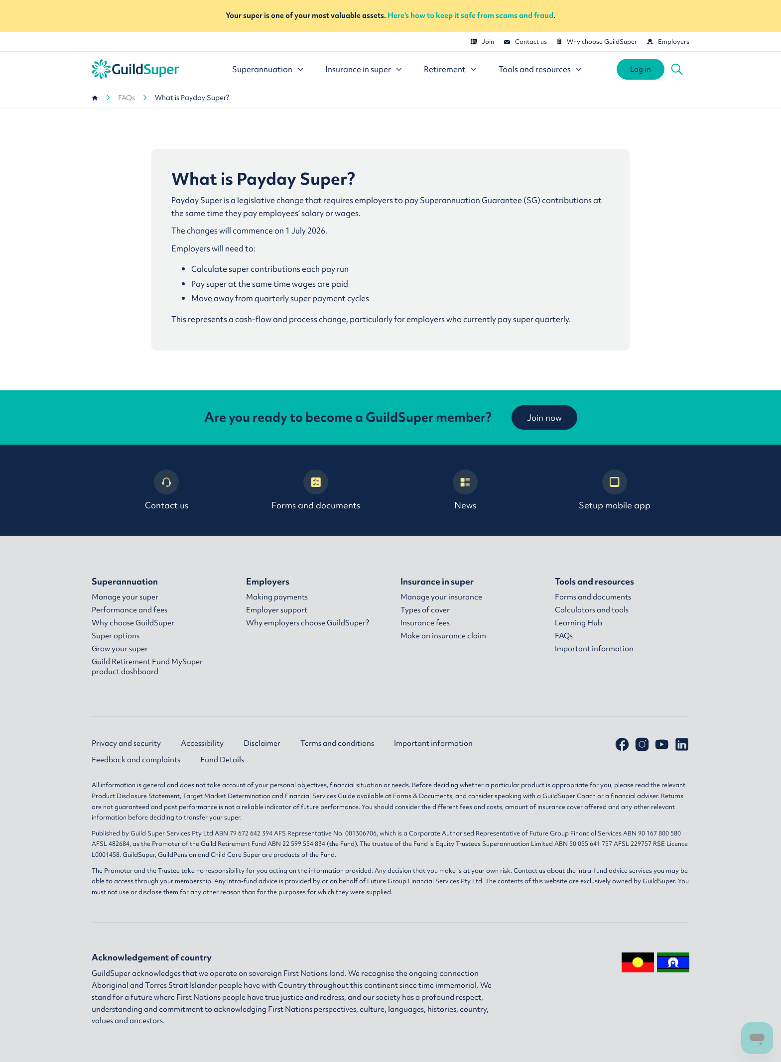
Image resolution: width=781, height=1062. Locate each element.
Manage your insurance (441, 597)
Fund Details (222, 760)
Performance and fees (129, 610)
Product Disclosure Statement (136, 796)
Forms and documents (315, 490)
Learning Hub (578, 623)
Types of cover (425, 610)
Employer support (276, 610)
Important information (594, 649)
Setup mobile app (615, 490)
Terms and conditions (337, 743)
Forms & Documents (422, 796)
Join (482, 41)
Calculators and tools (592, 610)
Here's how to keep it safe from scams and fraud (470, 15)
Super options (115, 636)
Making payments (277, 597)
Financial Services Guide (320, 796)
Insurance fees (425, 623)
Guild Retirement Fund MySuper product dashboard (147, 667)
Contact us (525, 41)
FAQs (126, 97)
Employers (668, 41)
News (465, 490)
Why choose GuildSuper (597, 41)
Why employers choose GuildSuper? (307, 623)
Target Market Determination (226, 796)
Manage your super (125, 597)
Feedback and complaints (136, 760)
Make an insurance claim (443, 636)
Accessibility (202, 743)
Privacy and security (126, 743)
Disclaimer (262, 743)
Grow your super (120, 649)
